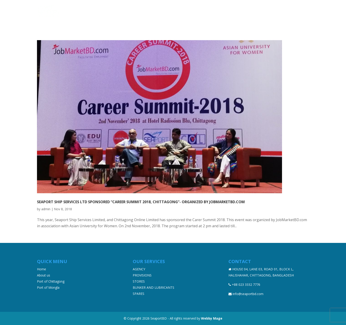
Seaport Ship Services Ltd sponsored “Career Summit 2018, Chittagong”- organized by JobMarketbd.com (141, 201)
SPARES (138, 293)
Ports (241, 11)
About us (175, 11)
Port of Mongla (48, 287)
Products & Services (207, 11)
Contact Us (298, 11)
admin (45, 209)
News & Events (269, 11)
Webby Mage (211, 318)
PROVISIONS (142, 275)
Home (156, 11)
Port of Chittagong (50, 281)
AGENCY (139, 269)
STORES (139, 281)
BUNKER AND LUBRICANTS (153, 287)
